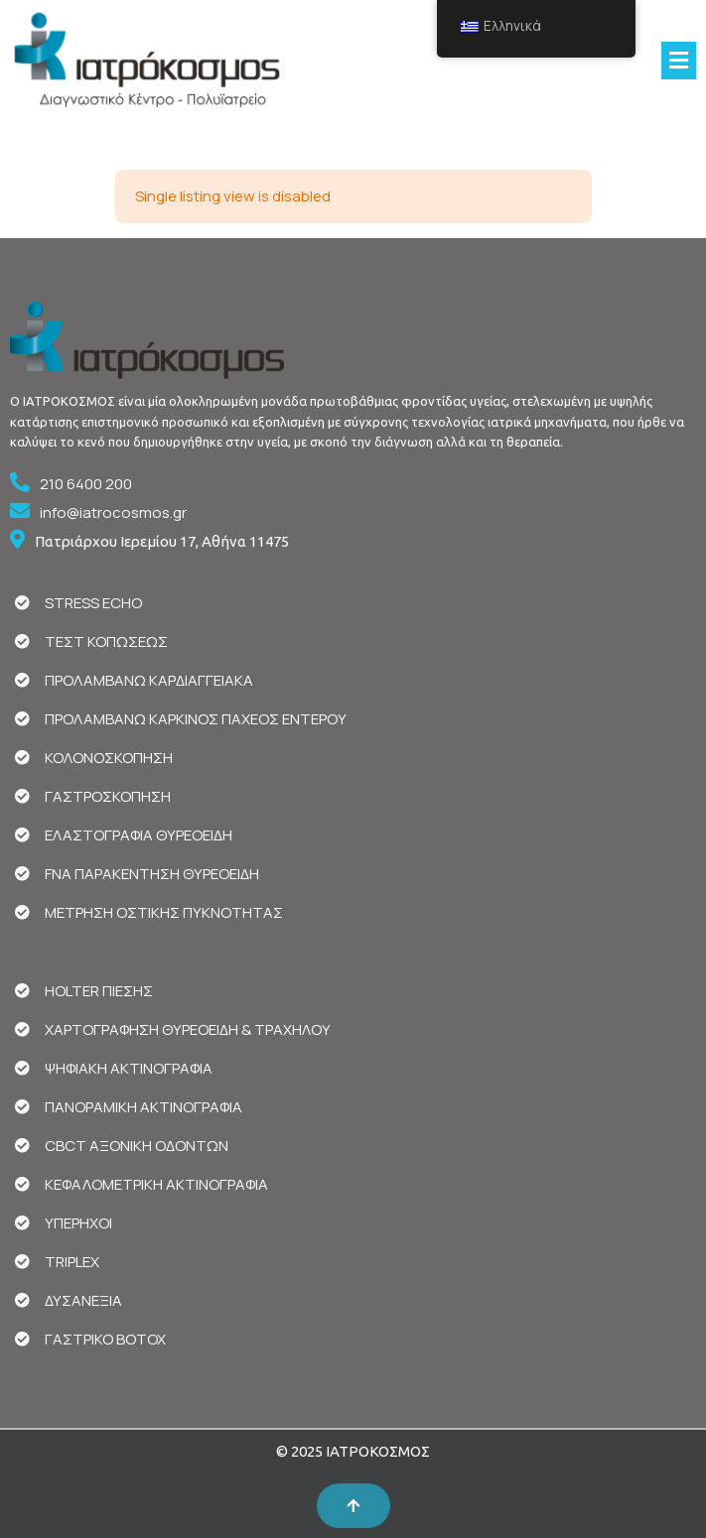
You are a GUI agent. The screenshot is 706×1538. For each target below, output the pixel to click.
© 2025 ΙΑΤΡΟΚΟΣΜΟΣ (353, 1451)
